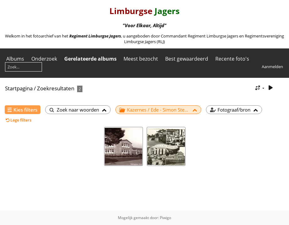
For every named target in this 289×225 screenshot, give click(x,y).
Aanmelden (272, 66)
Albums (15, 58)
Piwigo (165, 217)
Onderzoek (44, 58)
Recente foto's (232, 58)
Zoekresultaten (55, 88)
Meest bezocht (140, 58)
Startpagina (19, 88)
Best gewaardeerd (186, 58)
